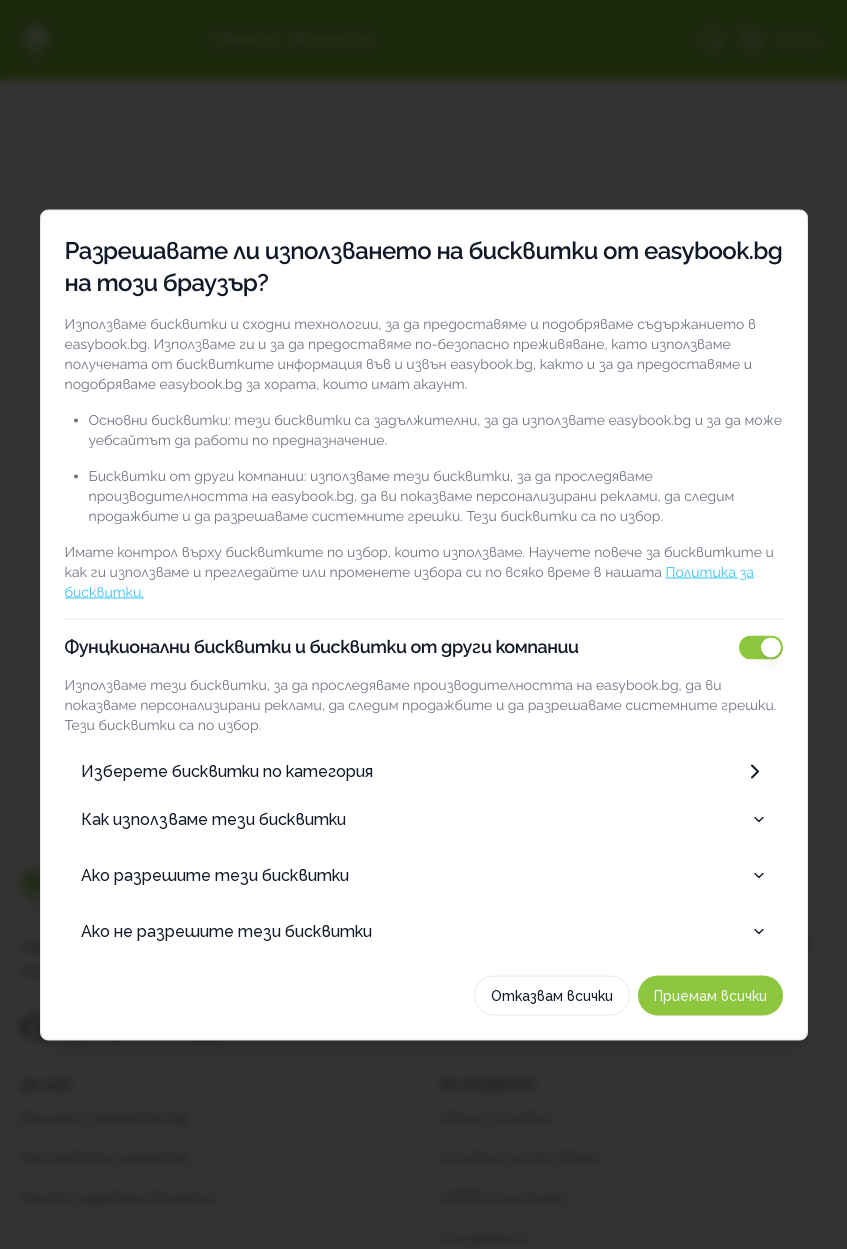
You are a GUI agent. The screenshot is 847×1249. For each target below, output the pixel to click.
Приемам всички (710, 995)
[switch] (761, 647)
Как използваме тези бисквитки (424, 818)
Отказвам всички (552, 995)
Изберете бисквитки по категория (424, 771)
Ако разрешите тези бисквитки (424, 874)
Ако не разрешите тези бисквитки (424, 930)
